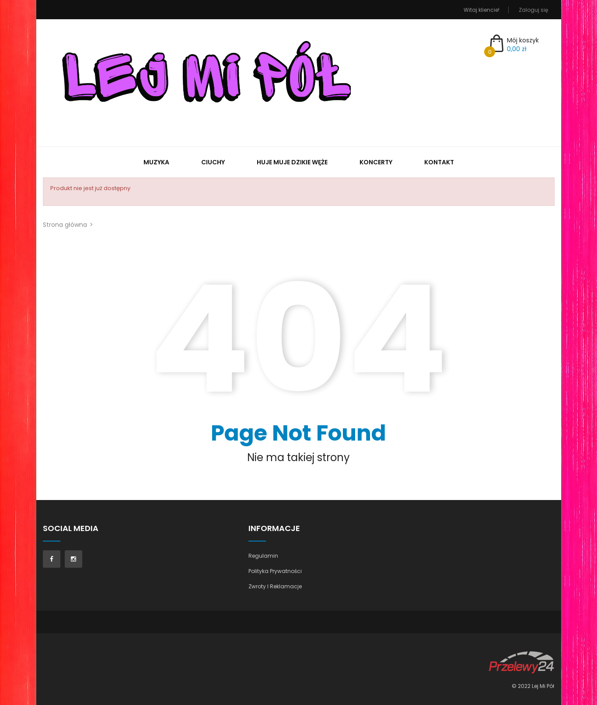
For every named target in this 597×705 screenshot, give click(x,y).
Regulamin (263, 555)
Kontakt (439, 162)
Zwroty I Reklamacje (275, 586)
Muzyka (156, 162)
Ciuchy (213, 162)
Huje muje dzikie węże (292, 162)
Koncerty (376, 162)
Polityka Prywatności (275, 571)
